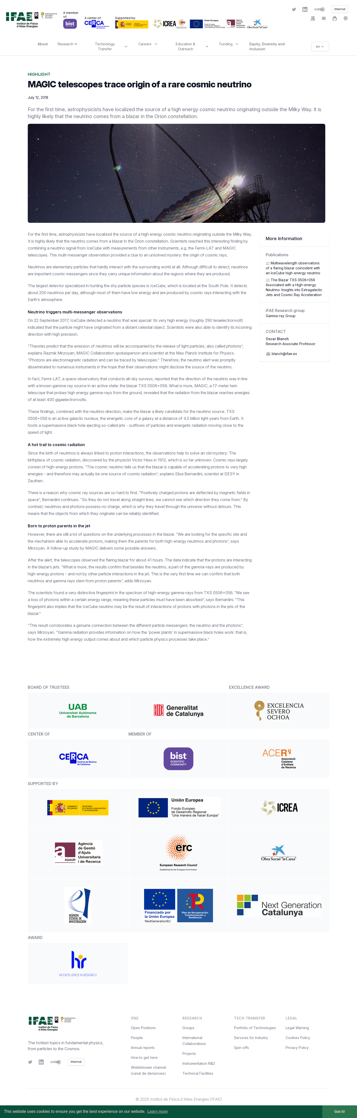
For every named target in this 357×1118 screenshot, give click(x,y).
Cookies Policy (298, 1038)
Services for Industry (251, 1038)
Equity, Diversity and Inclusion (267, 46)
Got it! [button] (339, 1112)
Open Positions (143, 1028)
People (137, 1038)
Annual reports (143, 1047)
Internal (76, 1062)
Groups (188, 1028)
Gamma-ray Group (281, 316)
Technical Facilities (197, 1073)
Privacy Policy (297, 1047)
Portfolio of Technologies (255, 1028)
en (320, 46)
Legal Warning (297, 1028)
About (43, 44)
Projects (189, 1053)
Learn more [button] (158, 1111)
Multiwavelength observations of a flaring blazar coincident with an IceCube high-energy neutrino (293, 268)
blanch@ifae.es (281, 354)
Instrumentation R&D (198, 1063)
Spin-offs (241, 1047)
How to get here (144, 1057)
